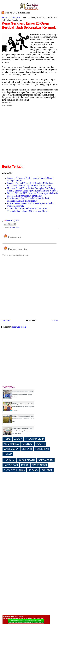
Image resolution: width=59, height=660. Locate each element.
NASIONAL (9, 460)
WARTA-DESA (11, 449)
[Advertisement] (26, 137)
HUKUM (8, 454)
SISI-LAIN (27, 449)
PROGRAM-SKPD (35, 439)
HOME (7, 439)
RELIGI (24, 465)
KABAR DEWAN (27, 460)
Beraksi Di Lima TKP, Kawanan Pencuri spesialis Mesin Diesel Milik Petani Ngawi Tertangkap (32, 194)
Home (4, 17)
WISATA (18, 439)
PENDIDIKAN (42, 449)
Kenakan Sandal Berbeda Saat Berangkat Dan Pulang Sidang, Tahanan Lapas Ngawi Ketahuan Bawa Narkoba (32, 189)
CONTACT (47, 470)
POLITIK (40, 444)
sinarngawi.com (19, 327)
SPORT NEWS (39, 465)
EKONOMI (28, 444)
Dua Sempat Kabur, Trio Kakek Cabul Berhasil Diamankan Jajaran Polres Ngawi (28, 199)
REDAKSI (33, 470)
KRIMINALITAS (11, 444)
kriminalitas (15, 17)
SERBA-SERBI (45, 460)
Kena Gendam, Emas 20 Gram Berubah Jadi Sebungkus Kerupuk (29, 25)
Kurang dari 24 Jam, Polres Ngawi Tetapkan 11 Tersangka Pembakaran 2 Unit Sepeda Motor (28, 209)
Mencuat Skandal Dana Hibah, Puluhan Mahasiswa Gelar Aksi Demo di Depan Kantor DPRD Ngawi (30, 184)
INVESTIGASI (11, 465)
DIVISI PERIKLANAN (14, 470)
